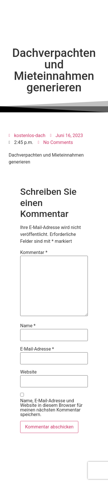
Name (28, 326)
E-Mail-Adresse (37, 349)
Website (28, 372)
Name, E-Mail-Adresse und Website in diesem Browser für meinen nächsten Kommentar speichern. (51, 408)
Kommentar (34, 252)
